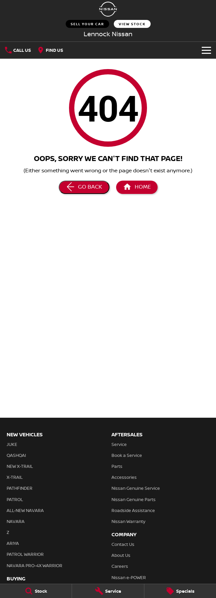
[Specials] (180, 591)
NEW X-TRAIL (20, 466)
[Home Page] (108, 9)
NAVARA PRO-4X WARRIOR (34, 565)
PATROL (15, 499)
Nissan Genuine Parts (133, 499)
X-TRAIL (15, 477)
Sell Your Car (87, 24)
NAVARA (16, 521)
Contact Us (122, 544)
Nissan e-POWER (128, 577)
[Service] (108, 591)
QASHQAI (16, 455)
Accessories (124, 477)
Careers (119, 566)
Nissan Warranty (128, 521)
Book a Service (126, 455)
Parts (116, 466)
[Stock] (36, 591)
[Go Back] (84, 187)
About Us (120, 555)
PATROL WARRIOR (25, 554)
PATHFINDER (20, 488)
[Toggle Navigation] (206, 50)
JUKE (12, 444)
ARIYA (13, 543)
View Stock (132, 24)
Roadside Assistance (133, 510)
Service (119, 444)
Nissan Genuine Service (135, 488)
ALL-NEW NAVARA (25, 510)
